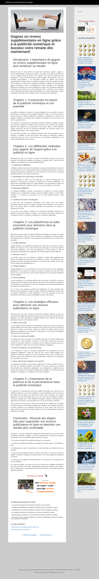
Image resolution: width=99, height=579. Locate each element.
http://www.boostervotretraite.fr (21, 529)
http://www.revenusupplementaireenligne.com (25, 527)
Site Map (62, 572)
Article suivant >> (46, 535)
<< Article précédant (29, 535)
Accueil (80, 11)
